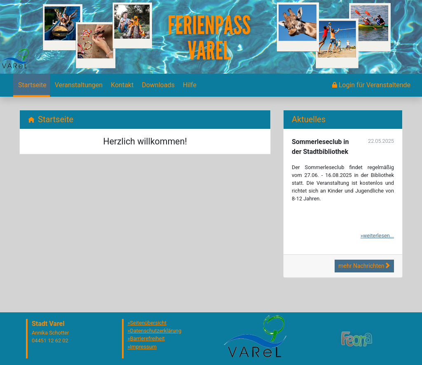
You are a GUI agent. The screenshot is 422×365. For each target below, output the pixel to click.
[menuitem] (31, 85)
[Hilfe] (189, 85)
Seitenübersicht (148, 323)
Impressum (143, 347)
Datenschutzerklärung (156, 331)
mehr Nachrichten (364, 266)
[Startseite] (31, 85)
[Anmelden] (371, 85)
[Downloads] (157, 85)
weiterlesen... (378, 235)
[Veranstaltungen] (78, 85)
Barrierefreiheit (147, 338)
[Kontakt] (121, 85)
